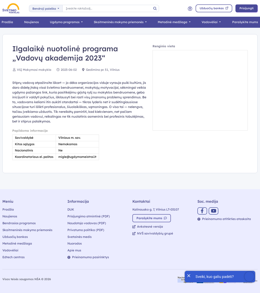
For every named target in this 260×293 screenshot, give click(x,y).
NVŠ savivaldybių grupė (152, 233)
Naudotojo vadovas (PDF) (86, 223)
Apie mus (74, 250)
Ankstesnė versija (147, 226)
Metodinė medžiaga (173, 22)
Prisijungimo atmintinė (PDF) (88, 216)
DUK (70, 209)
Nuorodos (74, 243)
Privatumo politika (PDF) (85, 230)
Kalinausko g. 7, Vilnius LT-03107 (155, 209)
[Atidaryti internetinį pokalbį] (220, 276)
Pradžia (8, 209)
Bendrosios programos (19, 223)
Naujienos (31, 22)
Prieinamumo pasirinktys (88, 257)
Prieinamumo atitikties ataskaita (224, 219)
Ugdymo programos (65, 22)
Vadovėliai (210, 22)
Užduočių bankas (15, 237)
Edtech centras (13, 257)
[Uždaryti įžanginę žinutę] (188, 275)
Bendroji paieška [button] (44, 8)
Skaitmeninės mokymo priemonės (119, 22)
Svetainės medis (79, 237)
